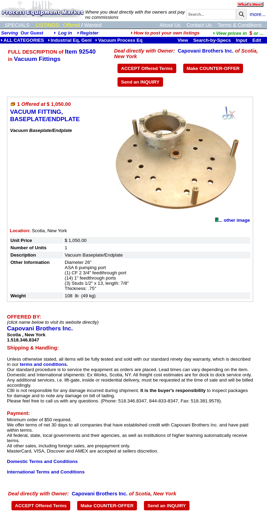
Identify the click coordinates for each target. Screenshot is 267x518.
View (183, 40)
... (238, 33)
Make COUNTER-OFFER (213, 68)
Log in (65, 33)
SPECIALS (17, 25)
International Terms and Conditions (45, 471)
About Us (170, 25)
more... (258, 14)
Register (89, 33)
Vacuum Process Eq (118, 40)
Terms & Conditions (240, 25)
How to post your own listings (165, 33)
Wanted (93, 25)
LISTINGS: (47, 25)
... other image (232, 220)
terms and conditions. (44, 364)
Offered (71, 25)
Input (242, 40)
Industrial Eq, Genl (70, 40)
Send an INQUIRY (140, 82)
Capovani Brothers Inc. (205, 51)
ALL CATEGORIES (22, 40)
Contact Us (199, 25)
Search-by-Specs (212, 40)
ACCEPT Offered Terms (147, 68)
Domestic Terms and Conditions (42, 461)
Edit (257, 40)
